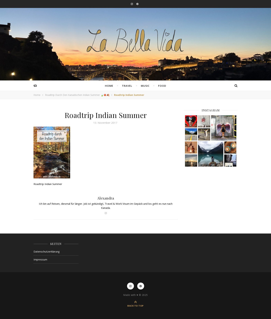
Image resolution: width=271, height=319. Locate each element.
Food (162, 85)
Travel (127, 85)
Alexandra (105, 198)
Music (145, 85)
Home (109, 85)
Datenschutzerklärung (47, 251)
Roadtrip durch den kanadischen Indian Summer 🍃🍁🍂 (77, 95)
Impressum (40, 259)
